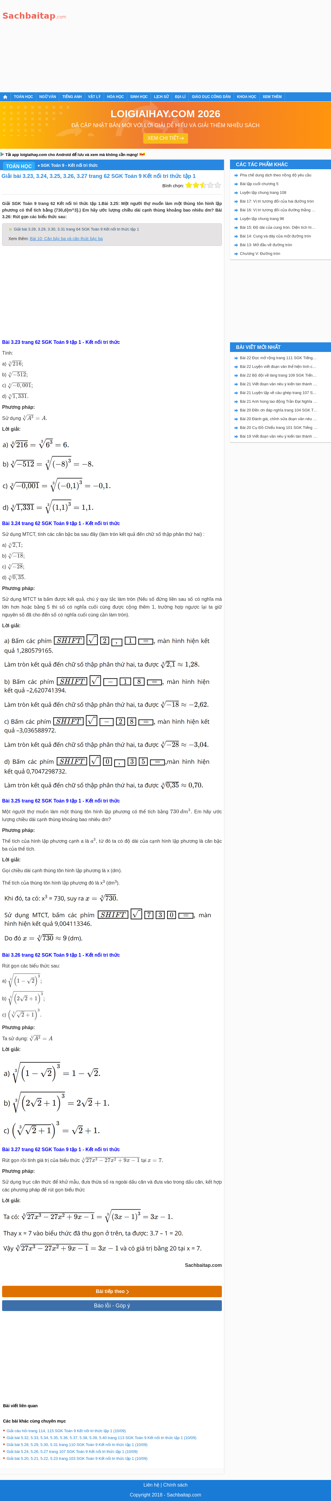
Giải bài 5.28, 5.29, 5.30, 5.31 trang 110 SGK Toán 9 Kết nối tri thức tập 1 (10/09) (77, 1444)
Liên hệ (151, 1484)
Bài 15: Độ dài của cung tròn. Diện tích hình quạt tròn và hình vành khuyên (278, 227)
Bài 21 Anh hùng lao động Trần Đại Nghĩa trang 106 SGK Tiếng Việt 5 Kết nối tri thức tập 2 (278, 401)
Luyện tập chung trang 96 (262, 218)
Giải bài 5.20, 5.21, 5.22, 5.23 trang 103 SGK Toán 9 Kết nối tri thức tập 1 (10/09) (77, 1458)
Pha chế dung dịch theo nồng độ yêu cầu (275, 175)
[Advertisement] (159, 45)
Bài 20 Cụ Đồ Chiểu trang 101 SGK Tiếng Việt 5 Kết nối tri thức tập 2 (278, 427)
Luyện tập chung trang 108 (263, 192)
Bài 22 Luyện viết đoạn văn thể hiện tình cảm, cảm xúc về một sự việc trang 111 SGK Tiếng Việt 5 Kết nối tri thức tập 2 (278, 366)
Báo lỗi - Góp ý (112, 1306)
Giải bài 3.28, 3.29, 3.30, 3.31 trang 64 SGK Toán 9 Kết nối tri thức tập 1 (76, 229)
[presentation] (15, 363)
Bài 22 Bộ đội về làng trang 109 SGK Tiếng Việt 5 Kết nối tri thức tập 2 (278, 375)
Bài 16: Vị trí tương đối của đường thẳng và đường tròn (278, 210)
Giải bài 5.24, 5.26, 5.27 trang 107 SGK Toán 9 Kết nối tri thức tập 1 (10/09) (72, 1451)
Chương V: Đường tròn (260, 253)
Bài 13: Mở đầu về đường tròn (266, 245)
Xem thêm (272, 97)
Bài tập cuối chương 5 (259, 184)
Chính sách (175, 1484)
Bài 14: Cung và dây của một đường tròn (275, 236)
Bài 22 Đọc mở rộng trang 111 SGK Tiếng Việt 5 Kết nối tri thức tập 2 (278, 358)
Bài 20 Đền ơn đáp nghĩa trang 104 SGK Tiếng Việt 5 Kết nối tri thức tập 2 (278, 410)
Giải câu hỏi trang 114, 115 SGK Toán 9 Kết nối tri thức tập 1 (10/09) (66, 1431)
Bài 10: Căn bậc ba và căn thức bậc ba (66, 238)
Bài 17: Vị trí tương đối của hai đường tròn (277, 201)
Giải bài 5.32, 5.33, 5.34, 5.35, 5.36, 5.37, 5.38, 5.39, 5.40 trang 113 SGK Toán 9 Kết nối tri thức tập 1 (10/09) (101, 1437)
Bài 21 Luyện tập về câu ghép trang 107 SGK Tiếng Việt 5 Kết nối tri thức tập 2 (278, 392)
